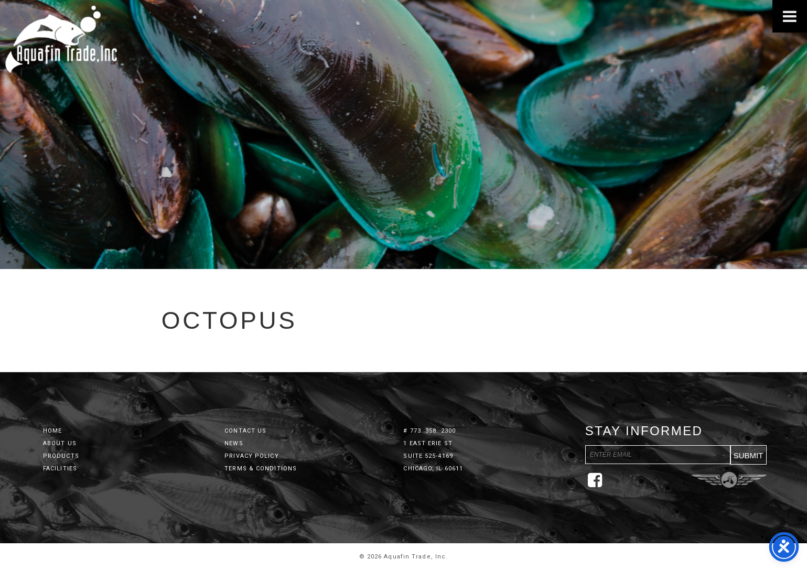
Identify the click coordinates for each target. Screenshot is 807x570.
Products (61, 456)
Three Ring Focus (729, 480)
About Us (60, 443)
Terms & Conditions (260, 468)
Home (52, 430)
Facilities (60, 468)
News (233, 443)
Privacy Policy (251, 456)
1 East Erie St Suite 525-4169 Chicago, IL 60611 (433, 456)
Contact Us (245, 430)
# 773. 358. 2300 (429, 430)
